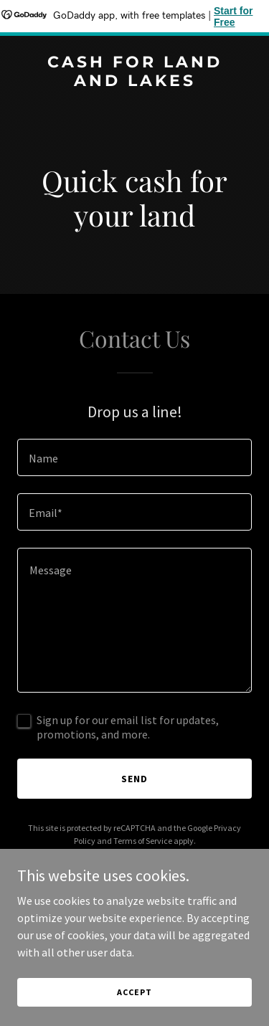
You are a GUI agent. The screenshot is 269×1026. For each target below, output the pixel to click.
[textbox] (134, 457)
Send (134, 778)
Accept (134, 992)
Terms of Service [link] (142, 840)
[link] (134, 82)
